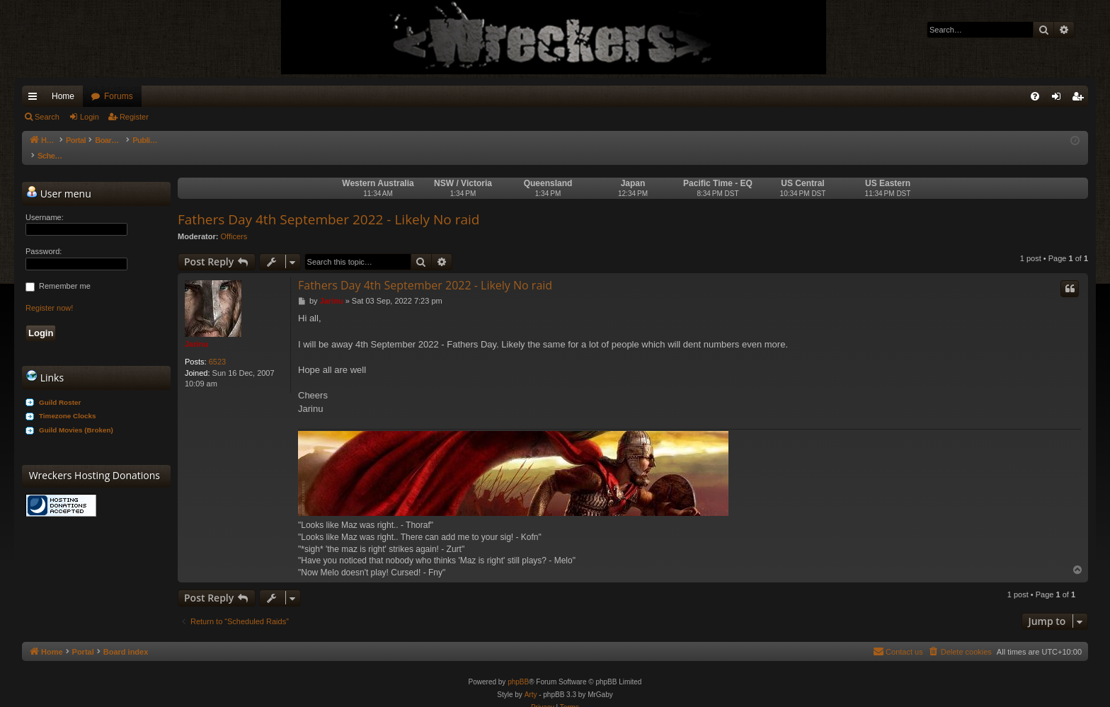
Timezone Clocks (67, 402)
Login (89, 117)
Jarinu (196, 330)
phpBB (518, 668)
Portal (83, 140)
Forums (118, 96)
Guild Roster (60, 388)
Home (63, 96)
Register (134, 117)
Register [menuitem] (1080, 99)
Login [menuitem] (1059, 99)
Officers (234, 222)
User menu (58, 179)
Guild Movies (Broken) (76, 416)
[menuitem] (1035, 96)
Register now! (49, 293)
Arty (531, 680)
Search (47, 117)
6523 (217, 347)
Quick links (35, 99)
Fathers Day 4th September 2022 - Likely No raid (328, 205)
